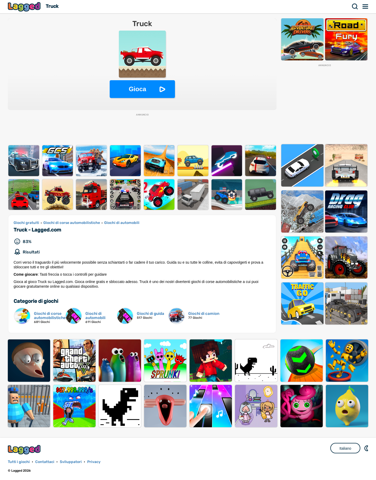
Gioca (137, 88)
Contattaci (44, 462)
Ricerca (355, 6)
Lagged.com (25, 449)
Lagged (25, 6)
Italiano (345, 448)
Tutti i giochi (19, 462)
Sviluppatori (71, 462)
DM (367, 448)
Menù (365, 6)
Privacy (94, 462)
